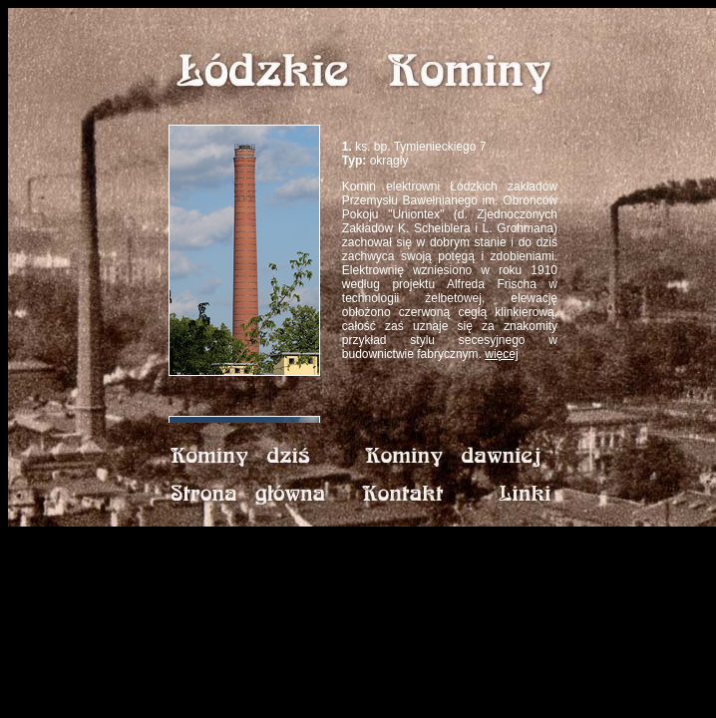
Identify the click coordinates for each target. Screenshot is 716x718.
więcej (501, 354)
